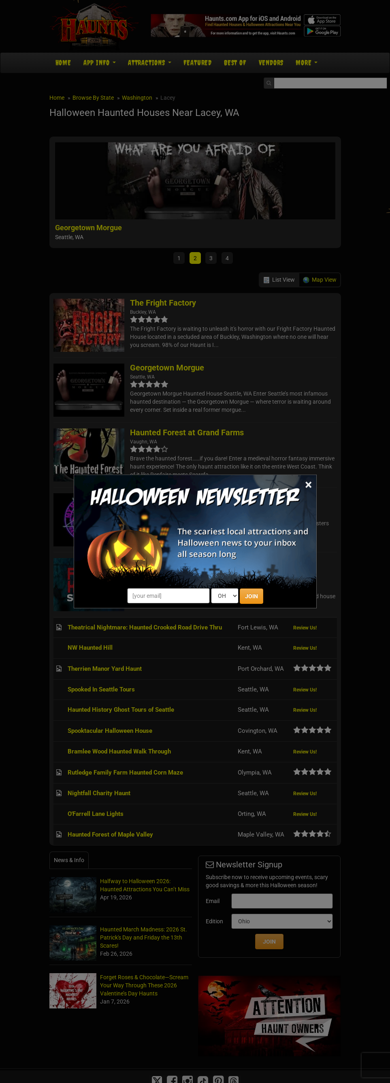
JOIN (251, 596)
